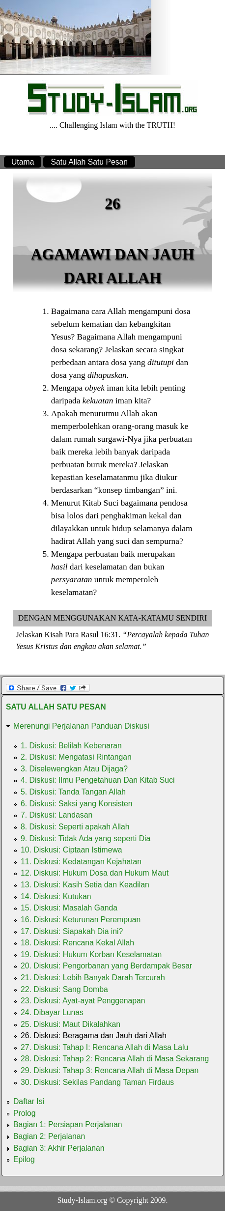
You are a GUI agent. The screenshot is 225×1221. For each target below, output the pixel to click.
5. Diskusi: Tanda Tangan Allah (73, 792)
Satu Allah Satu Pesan (89, 162)
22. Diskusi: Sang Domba (64, 989)
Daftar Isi (28, 1101)
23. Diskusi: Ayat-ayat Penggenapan (83, 1000)
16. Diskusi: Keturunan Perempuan (81, 919)
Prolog (24, 1113)
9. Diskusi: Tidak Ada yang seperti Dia (85, 838)
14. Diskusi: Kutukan (56, 896)
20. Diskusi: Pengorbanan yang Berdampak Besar (106, 966)
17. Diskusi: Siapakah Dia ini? (72, 931)
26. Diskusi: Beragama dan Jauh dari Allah (94, 1035)
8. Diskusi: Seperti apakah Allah (75, 827)
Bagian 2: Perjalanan (49, 1136)
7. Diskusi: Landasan (56, 815)
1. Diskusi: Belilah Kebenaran (71, 745)
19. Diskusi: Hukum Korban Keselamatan (91, 954)
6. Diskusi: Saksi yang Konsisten (77, 803)
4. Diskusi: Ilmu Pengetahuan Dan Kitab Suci (97, 780)
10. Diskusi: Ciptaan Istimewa (71, 850)
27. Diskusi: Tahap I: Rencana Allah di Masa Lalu (104, 1047)
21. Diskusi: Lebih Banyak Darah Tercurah (93, 977)
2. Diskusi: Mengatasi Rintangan (76, 757)
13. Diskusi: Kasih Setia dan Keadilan (85, 884)
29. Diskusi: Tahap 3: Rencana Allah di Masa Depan (109, 1070)
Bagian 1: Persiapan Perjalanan (67, 1124)
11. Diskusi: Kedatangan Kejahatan (81, 861)
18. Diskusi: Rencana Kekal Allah (77, 942)
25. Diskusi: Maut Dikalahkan (70, 1024)
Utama (22, 162)
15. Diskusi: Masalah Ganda (69, 908)
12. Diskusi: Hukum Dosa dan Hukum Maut (95, 873)
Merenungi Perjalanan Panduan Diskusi (81, 726)
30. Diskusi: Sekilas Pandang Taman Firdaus (97, 1082)
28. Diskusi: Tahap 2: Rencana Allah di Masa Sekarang (115, 1058)
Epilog (24, 1159)
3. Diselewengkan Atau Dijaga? (74, 769)
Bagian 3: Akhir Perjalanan (59, 1148)
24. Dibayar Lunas (52, 1012)
